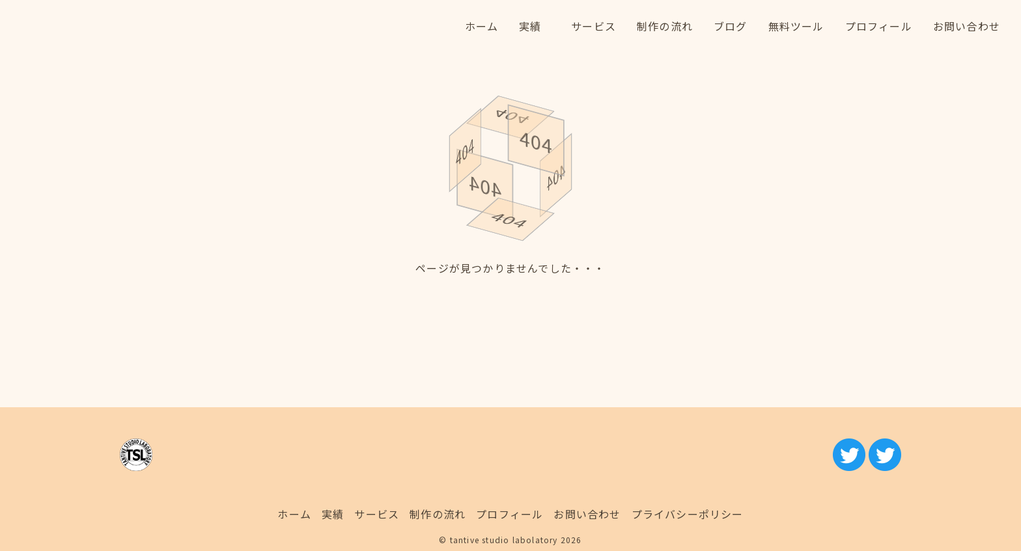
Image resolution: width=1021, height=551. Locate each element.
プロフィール (509, 514)
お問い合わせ (587, 514)
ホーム (294, 514)
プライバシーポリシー (688, 514)
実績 (333, 514)
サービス (376, 514)
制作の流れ (438, 514)
